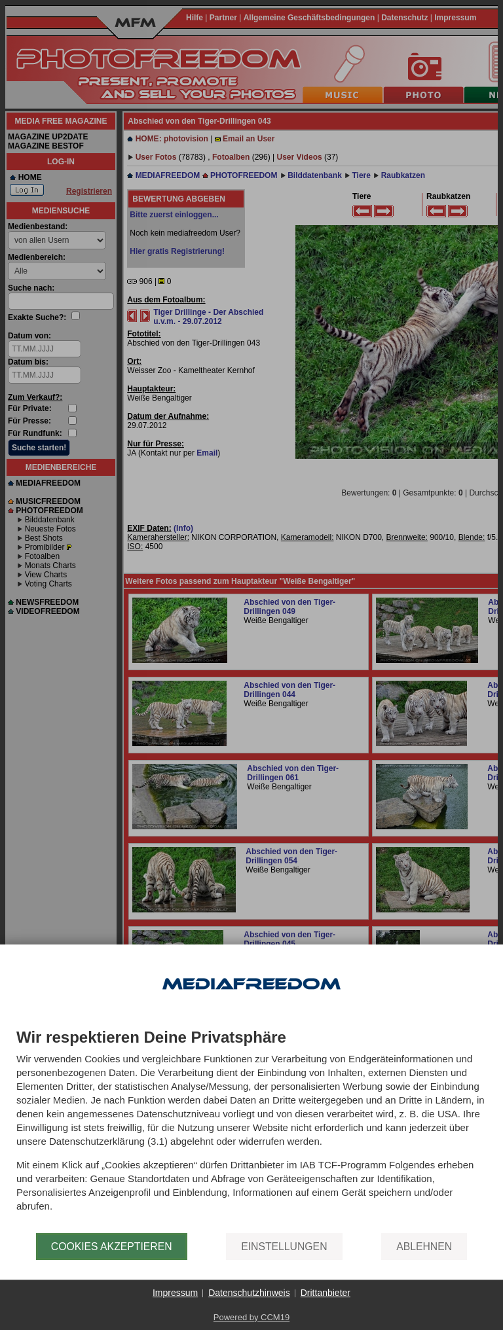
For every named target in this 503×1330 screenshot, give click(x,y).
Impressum (175, 1292)
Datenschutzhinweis (249, 1292)
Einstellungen (284, 1246)
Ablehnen (424, 1246)
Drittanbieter (325, 1292)
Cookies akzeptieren (111, 1246)
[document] (251, 1131)
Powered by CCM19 (251, 1317)
